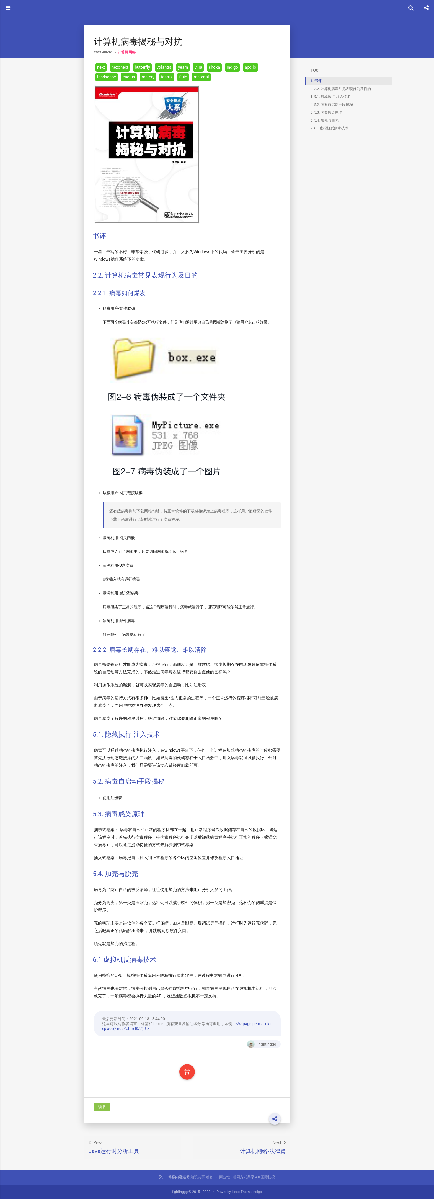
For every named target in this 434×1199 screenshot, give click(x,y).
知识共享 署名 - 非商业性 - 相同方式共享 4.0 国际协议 (232, 1177)
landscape (106, 76)
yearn (183, 67)
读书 (101, 1107)
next (101, 67)
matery (148, 76)
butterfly (142, 67)
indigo (232, 67)
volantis (164, 67)
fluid (183, 76)
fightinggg (259, 1044)
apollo (250, 67)
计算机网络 (127, 52)
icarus (166, 76)
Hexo (236, 1191)
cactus (129, 76)
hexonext (120, 67)
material (201, 76)
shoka (214, 67)
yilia (198, 67)
